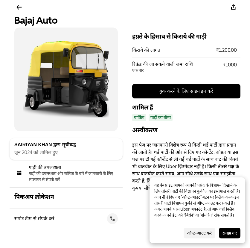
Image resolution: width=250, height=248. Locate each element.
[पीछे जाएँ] (19, 7)
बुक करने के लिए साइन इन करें (186, 91)
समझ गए (229, 233)
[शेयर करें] (233, 7)
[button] (186, 50)
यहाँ (222, 209)
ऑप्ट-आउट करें (199, 233)
